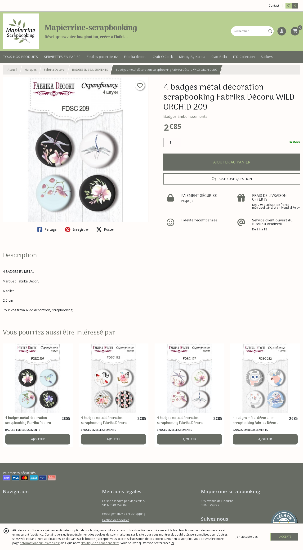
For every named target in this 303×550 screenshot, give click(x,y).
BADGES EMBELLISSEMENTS (90, 70)
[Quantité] (172, 142)
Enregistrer (77, 229)
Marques (30, 70)
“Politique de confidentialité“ (100, 543)
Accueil (12, 70)
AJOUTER (38, 439)
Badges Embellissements (185, 116)
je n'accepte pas (247, 537)
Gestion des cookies (115, 520)
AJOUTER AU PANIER (231, 162)
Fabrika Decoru (54, 70)
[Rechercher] (270, 31)
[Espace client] (281, 31)
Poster (105, 229)
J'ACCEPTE (284, 537)
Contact (274, 6)
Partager (47, 229)
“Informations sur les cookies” (40, 543)
